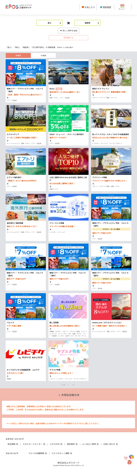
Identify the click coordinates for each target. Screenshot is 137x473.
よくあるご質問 (90, 444)
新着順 (18, 55)
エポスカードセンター (34, 444)
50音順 (43, 55)
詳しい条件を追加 (68, 30)
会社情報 (12, 444)
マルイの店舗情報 (37, 453)
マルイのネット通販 (61, 453)
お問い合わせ (110, 444)
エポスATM (56, 444)
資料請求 (72, 444)
